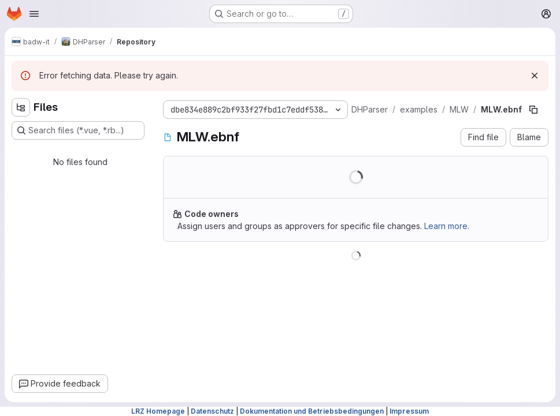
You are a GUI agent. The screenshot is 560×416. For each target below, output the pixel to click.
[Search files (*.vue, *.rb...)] (78, 130)
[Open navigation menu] (34, 14)
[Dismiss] (535, 76)
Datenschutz (212, 411)
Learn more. (446, 226)
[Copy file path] (533, 109)
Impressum (409, 411)
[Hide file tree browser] (21, 107)
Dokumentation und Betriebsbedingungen (312, 411)
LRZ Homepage (158, 411)
